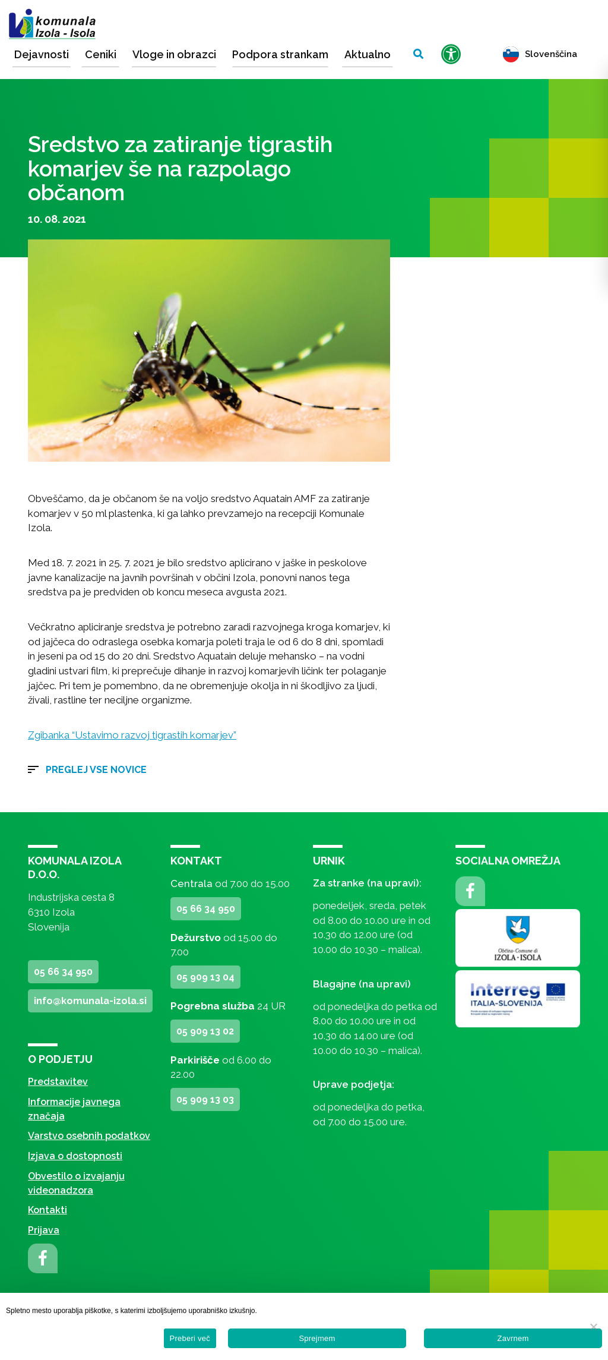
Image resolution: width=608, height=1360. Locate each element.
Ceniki (100, 54)
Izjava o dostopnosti (75, 1156)
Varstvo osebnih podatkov (89, 1135)
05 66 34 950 (63, 971)
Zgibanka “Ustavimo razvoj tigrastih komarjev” (132, 735)
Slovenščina (540, 54)
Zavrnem (512, 1338)
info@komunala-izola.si (90, 1000)
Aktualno (367, 54)
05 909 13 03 (205, 1099)
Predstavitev (58, 1081)
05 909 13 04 (205, 977)
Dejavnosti (41, 54)
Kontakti (47, 1210)
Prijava (43, 1230)
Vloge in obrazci (174, 54)
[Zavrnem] (593, 1327)
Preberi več (190, 1338)
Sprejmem (317, 1338)
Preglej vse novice (96, 769)
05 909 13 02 (205, 1031)
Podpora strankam (280, 54)
